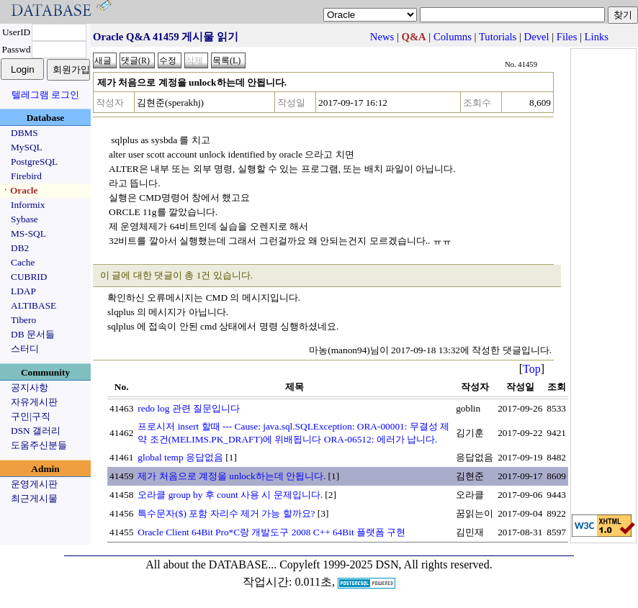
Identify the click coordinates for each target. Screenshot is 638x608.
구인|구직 (30, 416)
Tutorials (497, 36)
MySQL (26, 147)
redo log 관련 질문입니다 (189, 408)
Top (532, 369)
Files (567, 36)
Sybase (24, 219)
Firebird (26, 176)
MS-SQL (28, 233)
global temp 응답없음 (180, 457)
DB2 (20, 247)
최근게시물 (34, 498)
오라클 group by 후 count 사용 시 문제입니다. (230, 494)
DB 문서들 (33, 334)
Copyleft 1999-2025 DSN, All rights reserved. (386, 564)
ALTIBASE (33, 305)
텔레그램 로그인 (45, 94)
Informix (28, 204)
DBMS (24, 132)
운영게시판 (34, 483)
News (382, 36)
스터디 (25, 348)
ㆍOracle (19, 190)
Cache (23, 262)
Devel (536, 36)
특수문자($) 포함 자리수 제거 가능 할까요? (226, 513)
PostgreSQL (34, 161)
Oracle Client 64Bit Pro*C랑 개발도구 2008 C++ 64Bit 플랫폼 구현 (271, 532)
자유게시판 (34, 401)
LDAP (23, 291)
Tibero (23, 319)
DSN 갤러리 (35, 430)
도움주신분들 (39, 445)
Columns (452, 36)
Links (596, 36)
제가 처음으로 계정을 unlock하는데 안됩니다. (231, 476)
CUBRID (29, 276)
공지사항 (29, 387)
